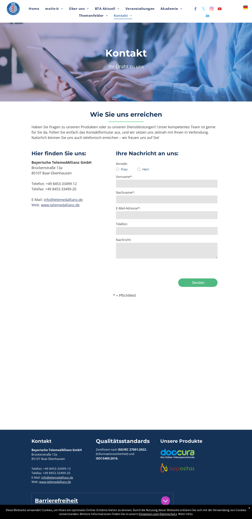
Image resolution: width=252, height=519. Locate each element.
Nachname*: (125, 192)
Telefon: (122, 224)
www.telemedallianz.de (60, 205)
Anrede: (122, 164)
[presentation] (146, 266)
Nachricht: (123, 240)
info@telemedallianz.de (63, 199)
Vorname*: (124, 177)
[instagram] (211, 9)
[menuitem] (34, 8)
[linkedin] (207, 16)
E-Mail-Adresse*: (128, 208)
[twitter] (203, 9)
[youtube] (219, 9)
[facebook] (195, 9)
